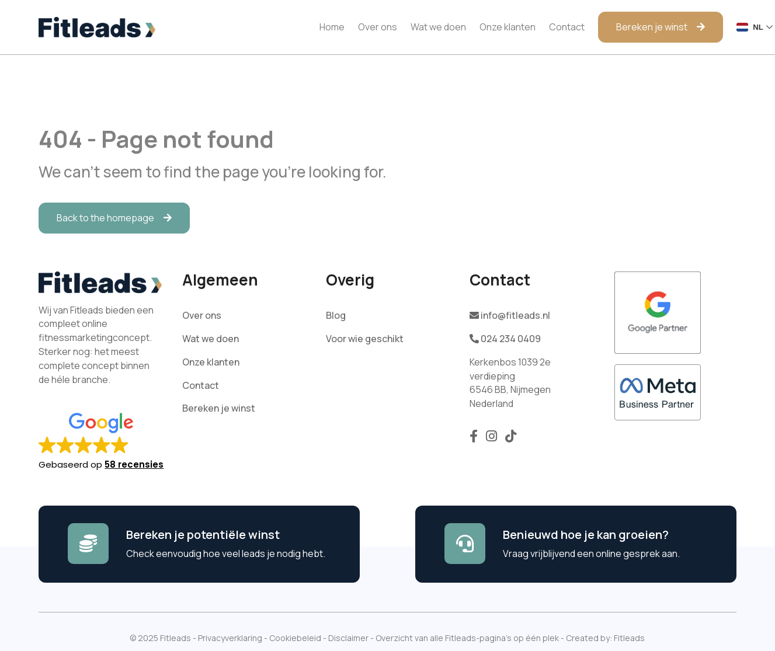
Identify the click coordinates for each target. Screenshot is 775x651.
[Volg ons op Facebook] (475, 439)
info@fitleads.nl (510, 315)
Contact (567, 26)
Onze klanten (507, 26)
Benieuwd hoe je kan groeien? (586, 534)
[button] (107, 437)
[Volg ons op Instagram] (492, 439)
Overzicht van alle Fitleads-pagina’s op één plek (467, 637)
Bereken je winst (651, 26)
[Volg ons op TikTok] (510, 439)
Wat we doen (438, 26)
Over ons (377, 26)
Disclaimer (348, 637)
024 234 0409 (505, 338)
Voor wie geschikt (365, 338)
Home (332, 26)
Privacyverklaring (230, 637)
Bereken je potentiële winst (203, 534)
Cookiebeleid (295, 637)
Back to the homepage (105, 217)
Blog (336, 315)
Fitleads (629, 637)
